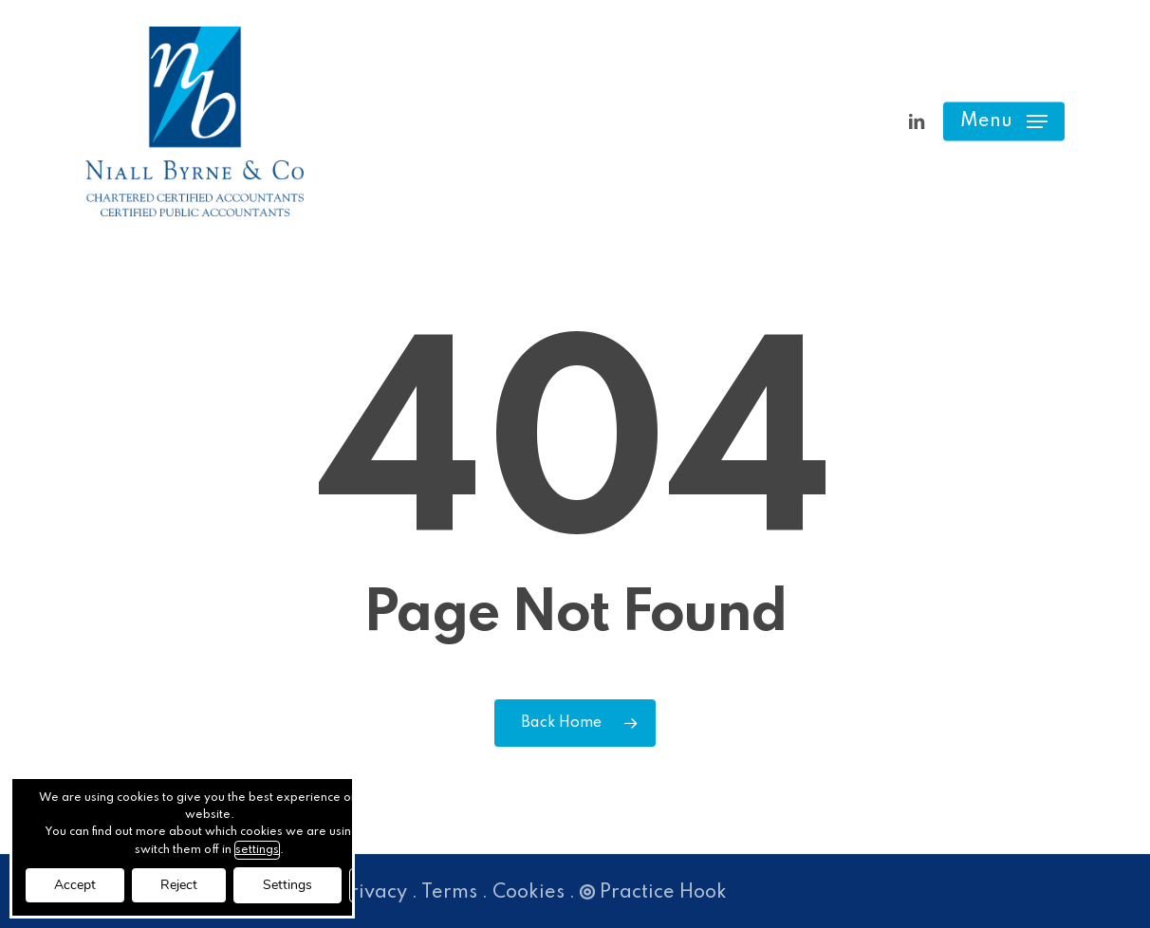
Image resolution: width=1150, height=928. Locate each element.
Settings (287, 885)
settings (257, 850)
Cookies (528, 892)
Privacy (373, 892)
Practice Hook (653, 892)
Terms (449, 892)
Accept (75, 885)
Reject (178, 885)
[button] (1004, 122)
